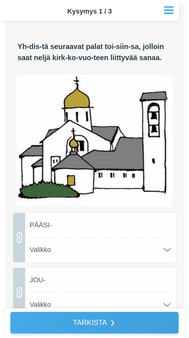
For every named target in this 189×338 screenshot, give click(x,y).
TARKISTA (90, 322)
